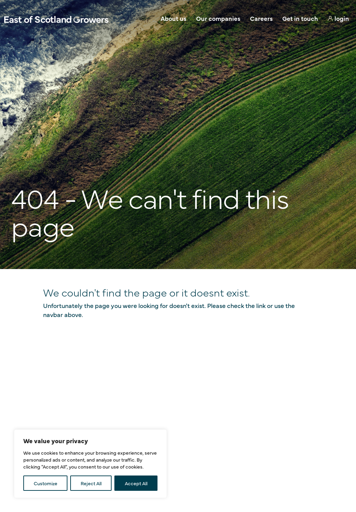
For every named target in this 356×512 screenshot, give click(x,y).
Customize (45, 483)
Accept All (136, 483)
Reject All (91, 483)
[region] (90, 463)
